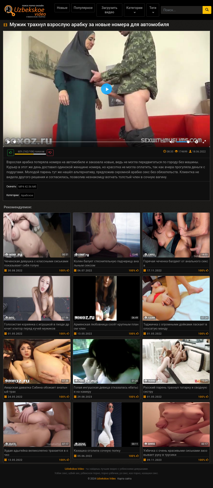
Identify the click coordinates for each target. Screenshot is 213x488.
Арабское (27, 195)
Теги (152, 9)
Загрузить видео (109, 10)
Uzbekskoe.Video (74, 468)
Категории (134, 9)
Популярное (83, 8)
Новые (62, 8)
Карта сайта (124, 478)
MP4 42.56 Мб (27, 186)
